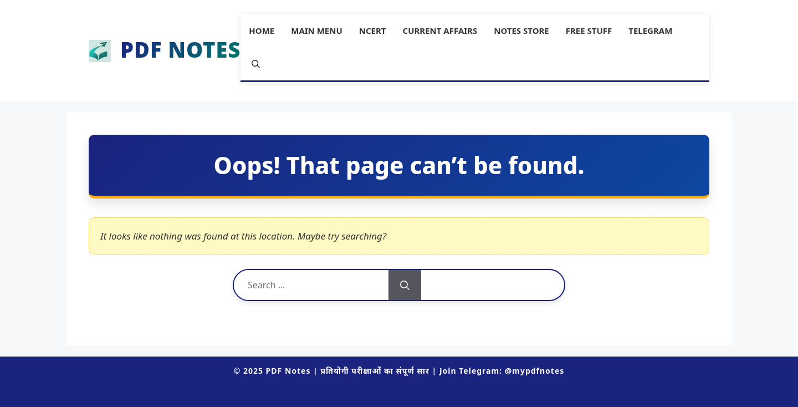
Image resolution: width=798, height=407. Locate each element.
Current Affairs (440, 30)
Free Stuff (589, 30)
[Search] (404, 285)
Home (261, 30)
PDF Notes (180, 50)
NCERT (372, 30)
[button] (256, 63)
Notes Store (521, 30)
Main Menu (316, 30)
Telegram (650, 30)
